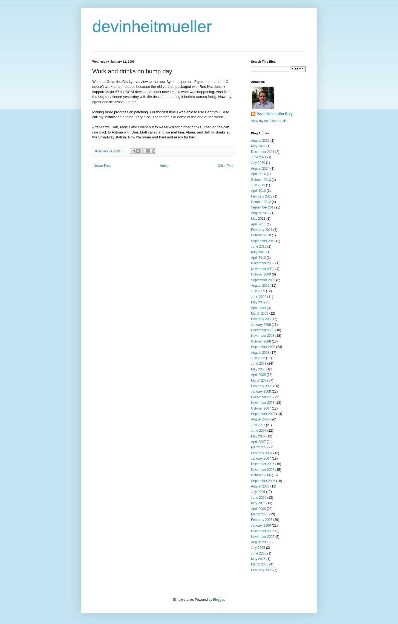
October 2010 (261, 235)
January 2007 (261, 458)
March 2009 (259, 313)
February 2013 (261, 196)
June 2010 (258, 246)
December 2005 (262, 531)
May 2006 (258, 503)
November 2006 (262, 470)
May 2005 (258, 559)
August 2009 (260, 286)
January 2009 (261, 325)
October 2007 (261, 408)
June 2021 (258, 157)
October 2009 (261, 274)
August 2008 (260, 353)
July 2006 (258, 492)
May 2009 (258, 302)
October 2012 (261, 202)
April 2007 (258, 442)
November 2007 (262, 403)
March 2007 (259, 447)
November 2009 (262, 269)
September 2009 (263, 280)
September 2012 (263, 207)
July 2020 (258, 163)
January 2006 (261, 525)
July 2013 (258, 185)
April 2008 (258, 375)
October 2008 (261, 341)
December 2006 (262, 464)
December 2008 (262, 330)
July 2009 (258, 291)
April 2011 (258, 224)
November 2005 (262, 537)
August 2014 (260, 168)
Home (164, 166)
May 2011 (258, 218)
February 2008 (261, 386)
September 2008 (263, 347)
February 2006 (261, 520)
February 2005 (261, 570)
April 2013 (258, 191)
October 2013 (261, 180)
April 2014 (258, 174)
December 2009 (262, 263)
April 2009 (258, 308)
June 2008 (258, 363)
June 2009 (258, 297)
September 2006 (263, 481)
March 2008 (259, 380)
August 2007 (260, 419)
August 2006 (260, 486)
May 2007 (258, 436)
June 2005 (258, 553)
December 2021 (262, 152)
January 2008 (261, 391)
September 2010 (263, 241)
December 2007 (262, 397)
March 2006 (259, 514)
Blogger (218, 600)
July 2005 (258, 548)
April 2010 (258, 258)
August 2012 (260, 213)
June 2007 (258, 431)
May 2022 (258, 146)
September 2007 (263, 414)
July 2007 (258, 425)
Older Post (225, 166)
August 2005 (260, 542)
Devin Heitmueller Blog (274, 114)
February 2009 (261, 319)
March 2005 (259, 564)
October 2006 (261, 475)
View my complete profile (269, 121)
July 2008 (258, 358)
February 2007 (261, 453)
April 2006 (258, 509)
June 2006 (258, 498)
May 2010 (258, 252)
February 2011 (261, 230)
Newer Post (102, 166)
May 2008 (258, 369)
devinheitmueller (152, 26)
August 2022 (260, 141)
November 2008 (262, 336)
